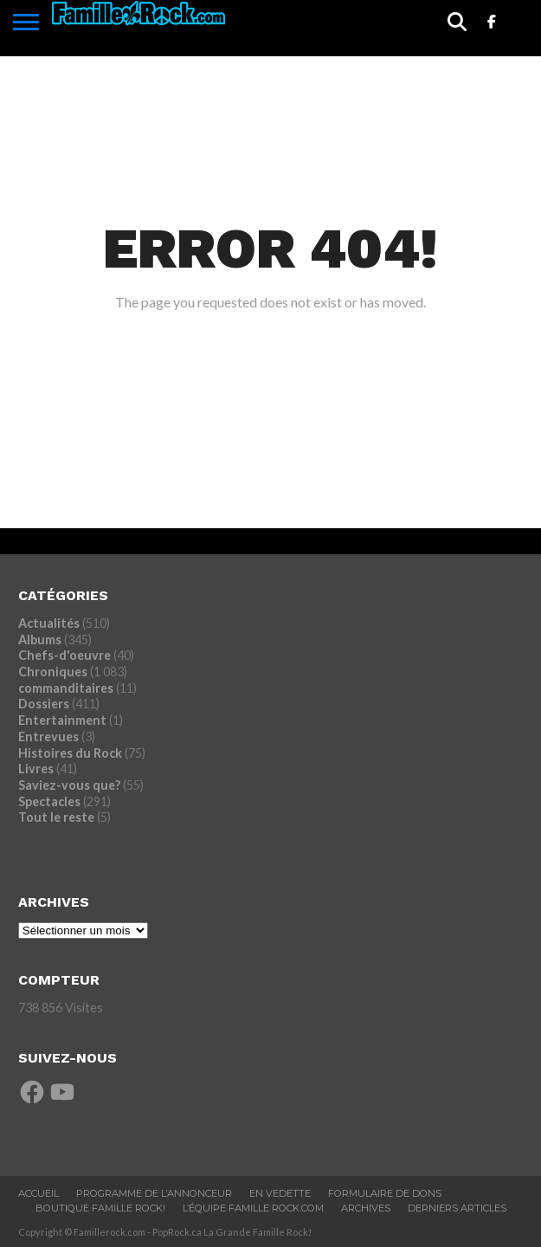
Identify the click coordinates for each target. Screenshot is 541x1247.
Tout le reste (56, 817)
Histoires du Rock (70, 753)
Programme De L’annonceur (154, 1193)
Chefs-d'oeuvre (64, 655)
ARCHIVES (365, 1208)
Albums (39, 639)
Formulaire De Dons (384, 1193)
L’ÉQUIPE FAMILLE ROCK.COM (253, 1208)
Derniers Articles (457, 1208)
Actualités (49, 623)
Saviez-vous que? (69, 785)
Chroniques (52, 671)
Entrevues (48, 736)
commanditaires (65, 688)
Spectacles (49, 801)
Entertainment (62, 720)
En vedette (280, 1193)
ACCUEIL (38, 1193)
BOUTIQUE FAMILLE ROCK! (100, 1208)
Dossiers (43, 703)
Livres (36, 768)
